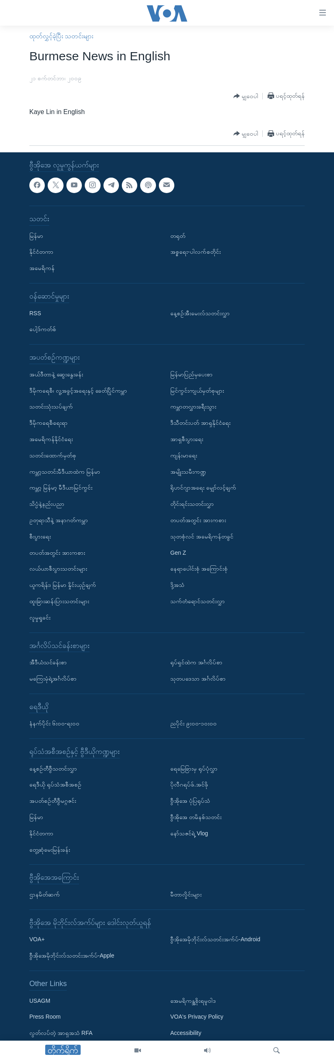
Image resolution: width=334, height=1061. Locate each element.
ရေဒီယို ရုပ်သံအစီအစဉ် (55, 785)
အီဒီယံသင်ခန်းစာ (48, 662)
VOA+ (37, 939)
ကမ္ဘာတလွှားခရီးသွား (193, 406)
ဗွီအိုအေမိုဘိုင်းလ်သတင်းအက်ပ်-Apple (71, 955)
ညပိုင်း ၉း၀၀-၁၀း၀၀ (193, 723)
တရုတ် (177, 236)
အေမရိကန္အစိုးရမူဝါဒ (193, 1000)
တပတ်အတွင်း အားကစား (57, 552)
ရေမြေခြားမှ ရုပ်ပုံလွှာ (194, 768)
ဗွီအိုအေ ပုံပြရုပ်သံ (190, 800)
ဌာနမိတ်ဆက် (44, 894)
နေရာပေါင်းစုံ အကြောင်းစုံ (199, 568)
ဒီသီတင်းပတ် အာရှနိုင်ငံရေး (200, 423)
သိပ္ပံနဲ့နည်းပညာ (46, 504)
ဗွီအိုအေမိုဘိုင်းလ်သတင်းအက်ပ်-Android (215, 939)
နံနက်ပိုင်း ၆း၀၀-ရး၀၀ (54, 723)
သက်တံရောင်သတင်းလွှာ (197, 601)
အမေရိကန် (42, 268)
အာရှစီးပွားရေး (186, 439)
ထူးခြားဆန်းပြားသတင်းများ (59, 601)
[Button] (245, 96)
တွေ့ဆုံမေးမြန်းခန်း (49, 849)
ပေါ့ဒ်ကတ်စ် (42, 329)
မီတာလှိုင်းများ (186, 894)
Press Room (45, 1017)
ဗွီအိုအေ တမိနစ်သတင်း (196, 817)
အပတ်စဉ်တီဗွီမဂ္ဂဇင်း (52, 800)
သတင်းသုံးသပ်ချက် (51, 406)
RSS (35, 313)
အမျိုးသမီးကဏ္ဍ (188, 471)
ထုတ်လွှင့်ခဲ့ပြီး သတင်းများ (61, 36)
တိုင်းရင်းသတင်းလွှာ (192, 504)
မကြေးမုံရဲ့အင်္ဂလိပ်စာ (53, 678)
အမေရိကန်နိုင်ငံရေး (51, 439)
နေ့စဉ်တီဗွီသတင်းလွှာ (53, 768)
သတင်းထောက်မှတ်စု (52, 455)
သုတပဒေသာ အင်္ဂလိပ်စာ (198, 678)
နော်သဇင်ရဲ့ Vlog (189, 833)
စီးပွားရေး (40, 536)
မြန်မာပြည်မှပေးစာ (191, 374)
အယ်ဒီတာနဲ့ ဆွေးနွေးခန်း (56, 374)
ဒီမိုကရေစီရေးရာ (48, 423)
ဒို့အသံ (177, 585)
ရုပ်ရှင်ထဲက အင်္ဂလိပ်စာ (196, 662)
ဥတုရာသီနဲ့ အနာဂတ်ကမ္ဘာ (58, 520)
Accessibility (185, 1033)
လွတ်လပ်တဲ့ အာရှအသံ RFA (60, 1033)
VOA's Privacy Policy (196, 1017)
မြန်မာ (36, 236)
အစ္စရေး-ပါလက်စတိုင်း (195, 251)
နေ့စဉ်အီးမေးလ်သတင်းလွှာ (200, 313)
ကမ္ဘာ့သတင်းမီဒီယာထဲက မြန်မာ (64, 471)
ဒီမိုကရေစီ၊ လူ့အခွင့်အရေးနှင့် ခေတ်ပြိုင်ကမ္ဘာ (78, 390)
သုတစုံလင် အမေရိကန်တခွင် (201, 536)
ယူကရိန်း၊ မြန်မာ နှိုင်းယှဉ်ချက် (62, 585)
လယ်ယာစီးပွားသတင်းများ (58, 568)
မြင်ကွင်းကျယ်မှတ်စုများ (197, 390)
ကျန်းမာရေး (183, 455)
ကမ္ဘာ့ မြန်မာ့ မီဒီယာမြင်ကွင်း (60, 487)
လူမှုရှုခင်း (40, 617)
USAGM (39, 1000)
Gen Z (178, 552)
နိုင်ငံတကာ (41, 251)
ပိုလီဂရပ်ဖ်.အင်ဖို (189, 785)
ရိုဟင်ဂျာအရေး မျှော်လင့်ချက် (203, 487)
